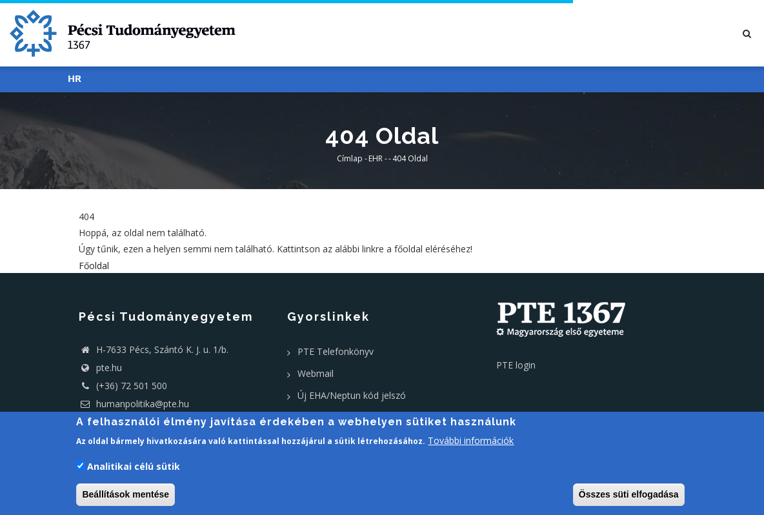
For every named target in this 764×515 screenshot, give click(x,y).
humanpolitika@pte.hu (134, 404)
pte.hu (109, 367)
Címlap (350, 158)
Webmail (315, 373)
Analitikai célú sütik (133, 466)
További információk (471, 440)
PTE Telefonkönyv (335, 351)
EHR (375, 158)
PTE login (516, 365)
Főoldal (94, 265)
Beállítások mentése (125, 494)
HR (74, 79)
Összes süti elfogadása (629, 494)
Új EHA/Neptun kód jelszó (351, 395)
